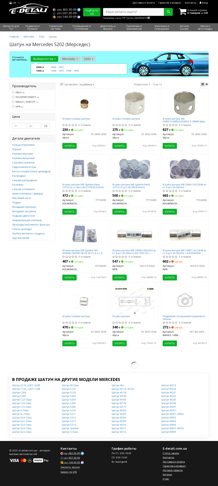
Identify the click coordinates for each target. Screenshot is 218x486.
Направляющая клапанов (27, 220)
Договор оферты (173, 470)
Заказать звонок (70, 467)
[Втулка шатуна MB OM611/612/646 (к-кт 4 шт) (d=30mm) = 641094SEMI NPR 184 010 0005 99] (185, 234)
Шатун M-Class (70, 385)
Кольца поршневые (23, 144)
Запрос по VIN (68, 472)
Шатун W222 (168, 396)
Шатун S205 (69, 403)
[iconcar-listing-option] (207, 84)
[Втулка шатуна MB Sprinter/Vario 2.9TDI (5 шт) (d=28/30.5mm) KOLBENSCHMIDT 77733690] (134, 168)
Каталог (167, 474)
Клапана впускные (22, 153)
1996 (53, 70)
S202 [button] (88, 59)
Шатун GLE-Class (22, 424)
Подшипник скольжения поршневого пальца (184, 317)
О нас (166, 478)
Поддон (16, 202)
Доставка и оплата (144, 2)
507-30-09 (64, 13)
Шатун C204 (19, 392)
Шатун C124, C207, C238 (26, 388)
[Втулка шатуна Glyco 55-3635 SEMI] (134, 300)
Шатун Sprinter (70, 428)
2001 (61, 67)
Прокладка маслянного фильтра (31, 224)
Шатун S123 (69, 388)
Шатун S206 (69, 406)
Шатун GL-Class (21, 414)
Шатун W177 (119, 406)
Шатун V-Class (70, 431)
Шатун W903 (168, 417)
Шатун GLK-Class (22, 428)
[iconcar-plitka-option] (203, 84)
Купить (69, 145)
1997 (61, 70)
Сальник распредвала (24, 180)
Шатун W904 (168, 421)
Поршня (16, 149)
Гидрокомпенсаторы (24, 167)
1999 (76, 70)
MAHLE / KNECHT (25, 101)
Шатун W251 (168, 410)
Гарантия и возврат (169, 2)
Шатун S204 (69, 399)
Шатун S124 (69, 392)
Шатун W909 (168, 431)
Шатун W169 (119, 399)
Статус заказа (171, 453)
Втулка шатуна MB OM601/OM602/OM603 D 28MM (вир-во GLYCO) (184, 120)
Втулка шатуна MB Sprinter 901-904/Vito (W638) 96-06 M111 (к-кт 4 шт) (82, 251)
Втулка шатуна (121, 316)
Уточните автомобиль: (19, 58)
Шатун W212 (119, 431)
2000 (53, 67)
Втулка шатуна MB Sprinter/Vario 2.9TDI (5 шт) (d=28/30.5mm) (131, 185)
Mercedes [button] (70, 59)
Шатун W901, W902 (172, 414)
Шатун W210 (119, 424)
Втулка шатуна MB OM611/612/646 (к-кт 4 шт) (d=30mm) (185, 185)
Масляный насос (21, 198)
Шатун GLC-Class (22, 421)
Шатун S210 (69, 410)
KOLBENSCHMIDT (25, 97)
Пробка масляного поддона (28, 233)
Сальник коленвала (23, 189)
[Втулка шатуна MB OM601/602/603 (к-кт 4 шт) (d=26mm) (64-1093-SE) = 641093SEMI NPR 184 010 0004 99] (134, 234)
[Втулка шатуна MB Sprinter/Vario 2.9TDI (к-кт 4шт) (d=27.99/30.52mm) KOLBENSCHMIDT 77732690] (84, 168)
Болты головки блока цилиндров (31, 171)
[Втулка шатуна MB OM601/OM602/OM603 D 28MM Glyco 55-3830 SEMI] (185, 103)
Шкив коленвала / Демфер (27, 193)
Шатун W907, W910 (172, 428)
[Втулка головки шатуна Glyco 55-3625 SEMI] (134, 103)
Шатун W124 (119, 392)
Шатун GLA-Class (22, 417)
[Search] (168, 12)
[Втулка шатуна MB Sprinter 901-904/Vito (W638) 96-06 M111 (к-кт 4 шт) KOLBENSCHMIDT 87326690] (84, 234)
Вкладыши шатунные (24, 211)
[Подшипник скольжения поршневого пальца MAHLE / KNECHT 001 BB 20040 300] (184, 300)
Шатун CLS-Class (21, 406)
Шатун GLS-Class (22, 431)
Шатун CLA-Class (22, 399)
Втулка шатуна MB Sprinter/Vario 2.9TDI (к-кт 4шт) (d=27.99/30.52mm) (83, 185)
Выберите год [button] (44, 59)
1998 (68, 70)
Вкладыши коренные (24, 206)
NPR (17, 106)
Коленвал (17, 184)
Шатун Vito (118, 385)
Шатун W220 (168, 388)
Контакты (190, 2)
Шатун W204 (119, 417)
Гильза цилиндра (22, 229)
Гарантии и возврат (174, 466)
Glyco (18, 92)
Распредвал (19, 175)
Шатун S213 (69, 421)
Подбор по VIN (91, 12)
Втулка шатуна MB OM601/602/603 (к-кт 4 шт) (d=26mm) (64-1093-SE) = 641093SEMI (134, 251)
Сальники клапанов (23, 162)
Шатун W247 (168, 406)
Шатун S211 (69, 414)
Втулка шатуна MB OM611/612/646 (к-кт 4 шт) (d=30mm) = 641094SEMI (185, 251)
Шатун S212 (69, 417)
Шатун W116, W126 (123, 388)
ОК (46, 125)
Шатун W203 (119, 414)
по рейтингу (87, 84)
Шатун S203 (69, 396)
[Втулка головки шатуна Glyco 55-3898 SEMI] (84, 103)
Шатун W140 (119, 396)
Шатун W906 (168, 424)
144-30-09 (65, 17)
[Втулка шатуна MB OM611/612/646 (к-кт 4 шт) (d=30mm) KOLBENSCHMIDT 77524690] (185, 168)
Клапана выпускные (23, 158)
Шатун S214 (69, 424)
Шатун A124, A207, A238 (26, 385)
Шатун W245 (168, 399)
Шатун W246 (168, 403)
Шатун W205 (119, 421)
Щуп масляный (20, 238)
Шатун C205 (19, 396)
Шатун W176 (119, 403)
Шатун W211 (119, 428)
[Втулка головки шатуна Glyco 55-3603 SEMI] (84, 300)
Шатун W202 (119, 410)
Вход (204, 2)
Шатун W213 (168, 385)
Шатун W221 (168, 392)
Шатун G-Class (20, 410)
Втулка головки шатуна (76, 118)
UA (12, 2)
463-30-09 (65, 9)
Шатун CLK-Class (22, 403)
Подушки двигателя (23, 215)
